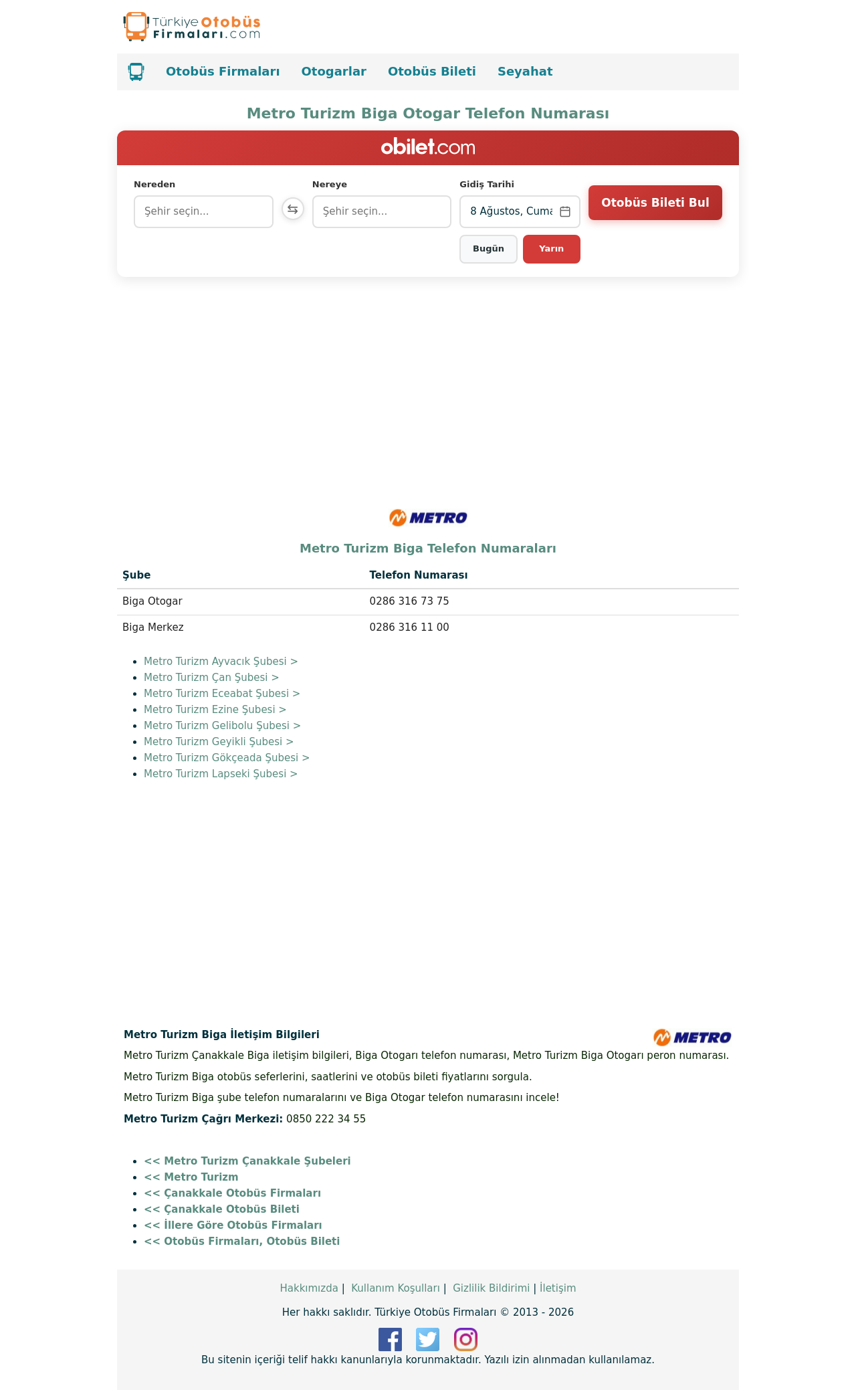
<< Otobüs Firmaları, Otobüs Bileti (242, 1241)
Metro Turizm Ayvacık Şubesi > (221, 662)
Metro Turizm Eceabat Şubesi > (222, 694)
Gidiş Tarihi (488, 184)
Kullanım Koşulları (395, 1288)
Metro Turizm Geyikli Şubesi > (219, 742)
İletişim (558, 1288)
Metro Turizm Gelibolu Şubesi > (222, 726)
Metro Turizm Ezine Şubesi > (215, 710)
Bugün (489, 248)
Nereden (154, 184)
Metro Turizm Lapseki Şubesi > (221, 774)
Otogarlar (334, 71)
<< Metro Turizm (191, 1177)
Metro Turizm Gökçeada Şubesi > (227, 758)
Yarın (552, 248)
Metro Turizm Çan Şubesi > (212, 678)
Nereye (332, 184)
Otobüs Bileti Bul (655, 210)
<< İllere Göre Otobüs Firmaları (233, 1225)
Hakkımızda (309, 1288)
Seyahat (525, 71)
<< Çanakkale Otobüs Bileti (222, 1209)
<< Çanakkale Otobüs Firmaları (232, 1193)
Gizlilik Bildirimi (491, 1288)
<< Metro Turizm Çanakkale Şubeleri (247, 1161)
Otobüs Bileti (432, 71)
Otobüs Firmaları (223, 71)
